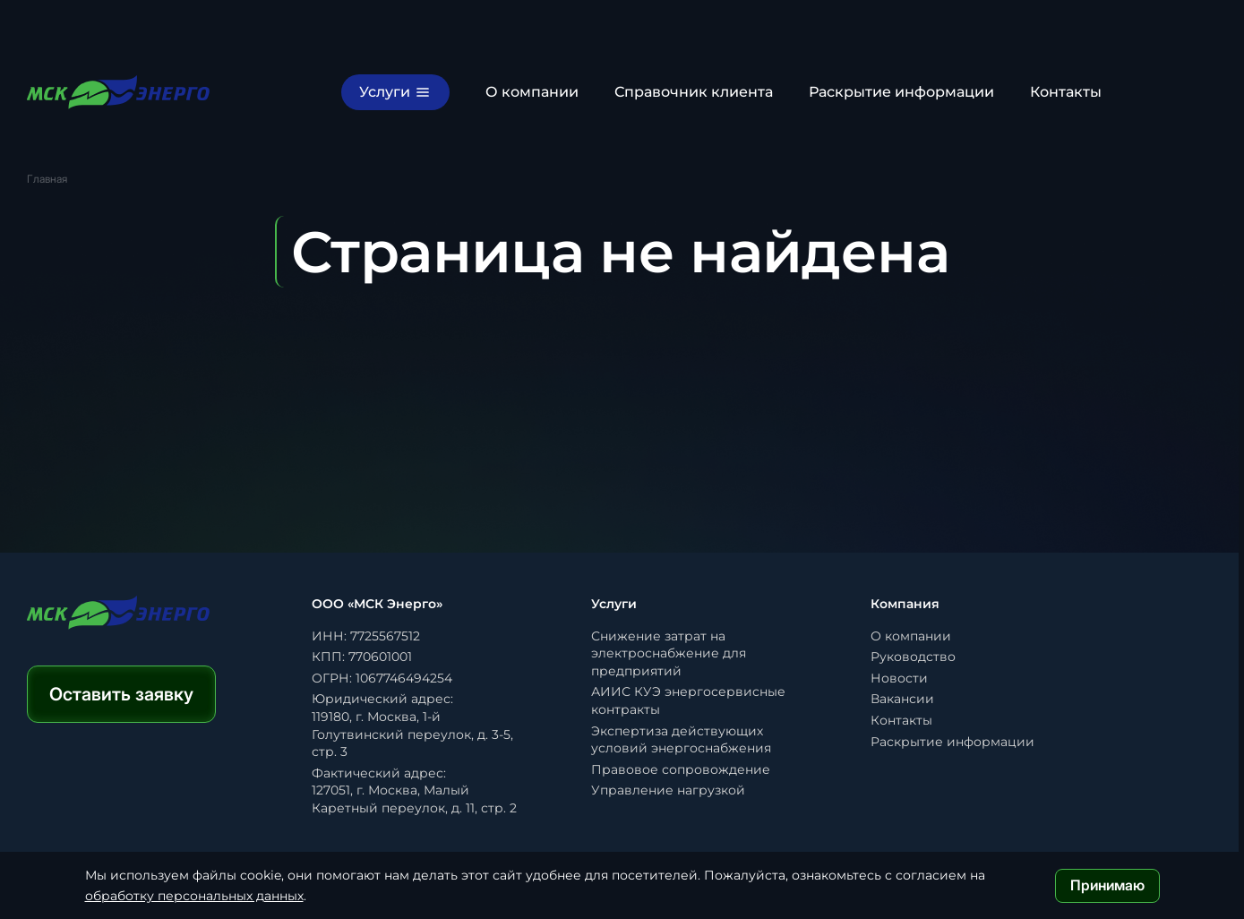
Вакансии (902, 699)
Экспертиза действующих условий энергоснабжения (681, 740)
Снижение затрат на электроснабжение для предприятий (668, 653)
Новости (899, 678)
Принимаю (1107, 885)
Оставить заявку (121, 694)
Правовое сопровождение (680, 769)
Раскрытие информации (901, 91)
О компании (532, 91)
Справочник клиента (693, 91)
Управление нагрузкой (668, 790)
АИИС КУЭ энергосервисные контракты (688, 700)
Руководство (913, 656)
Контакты (1066, 91)
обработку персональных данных (194, 896)
